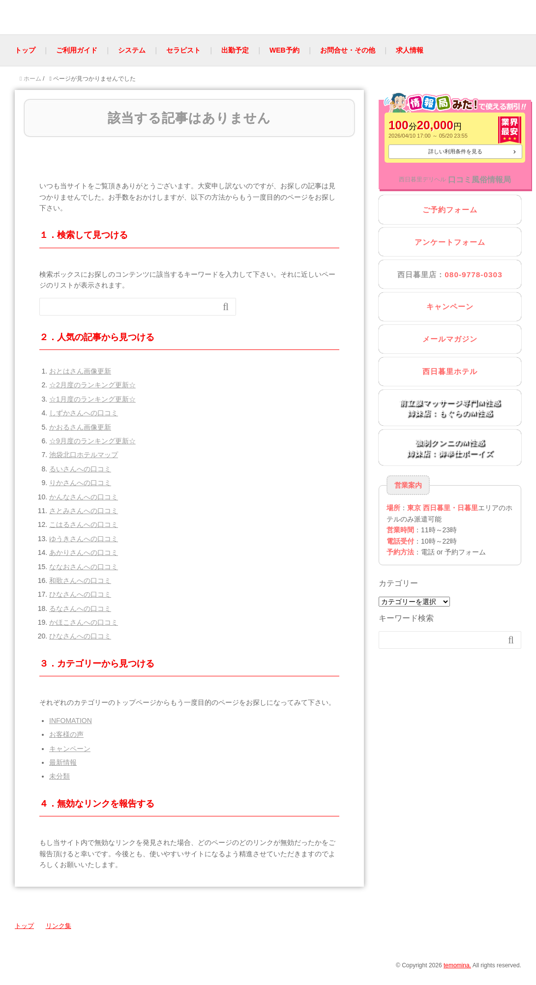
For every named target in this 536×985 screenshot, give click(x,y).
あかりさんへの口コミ (83, 552)
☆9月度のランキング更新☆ (92, 441)
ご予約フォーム (449, 209)
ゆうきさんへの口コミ (83, 539)
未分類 (59, 776)
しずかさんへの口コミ (83, 413)
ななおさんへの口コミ (83, 567)
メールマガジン (449, 339)
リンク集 (58, 925)
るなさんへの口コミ (80, 608)
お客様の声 (66, 734)
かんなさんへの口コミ (83, 497)
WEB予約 (284, 50)
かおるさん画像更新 (80, 427)
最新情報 (63, 762)
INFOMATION (70, 720)
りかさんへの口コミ (80, 483)
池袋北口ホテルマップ (83, 455)
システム (132, 50)
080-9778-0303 (473, 274)
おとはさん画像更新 (80, 371)
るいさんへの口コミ (80, 469)
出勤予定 (235, 50)
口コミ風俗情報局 (479, 179)
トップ (25, 50)
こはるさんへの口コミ (83, 524)
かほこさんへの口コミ (83, 622)
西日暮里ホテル (449, 371)
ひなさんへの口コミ (80, 594)
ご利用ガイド (76, 50)
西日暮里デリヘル (422, 179)
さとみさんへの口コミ (83, 511)
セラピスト (183, 50)
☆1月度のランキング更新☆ (92, 399)
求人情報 (409, 50)
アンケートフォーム (450, 242)
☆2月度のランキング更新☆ (92, 385)
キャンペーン (69, 749)
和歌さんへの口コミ (80, 580)
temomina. (457, 965)
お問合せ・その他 (347, 50)
